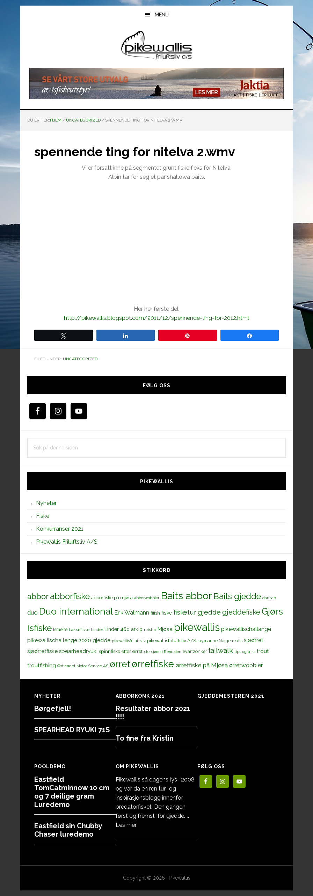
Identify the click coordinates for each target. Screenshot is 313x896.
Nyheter (46, 503)
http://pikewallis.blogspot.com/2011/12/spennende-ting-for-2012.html (156, 318)
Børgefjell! (52, 708)
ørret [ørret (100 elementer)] (120, 664)
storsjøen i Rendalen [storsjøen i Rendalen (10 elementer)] (162, 651)
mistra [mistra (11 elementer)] (150, 629)
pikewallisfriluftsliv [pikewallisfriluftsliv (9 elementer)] (129, 641)
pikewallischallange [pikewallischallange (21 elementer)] (246, 629)
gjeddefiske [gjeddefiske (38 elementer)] (241, 612)
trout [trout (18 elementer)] (263, 651)
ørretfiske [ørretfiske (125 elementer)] (153, 663)
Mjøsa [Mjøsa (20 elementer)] (165, 629)
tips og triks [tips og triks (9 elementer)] (244, 651)
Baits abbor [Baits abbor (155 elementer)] (186, 596)
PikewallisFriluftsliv (156, 46)
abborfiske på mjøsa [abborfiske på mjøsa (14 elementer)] (112, 597)
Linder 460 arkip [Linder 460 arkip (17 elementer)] (123, 629)
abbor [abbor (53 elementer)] (38, 596)
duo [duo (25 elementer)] (32, 612)
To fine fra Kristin (145, 738)
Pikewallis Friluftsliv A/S (66, 541)
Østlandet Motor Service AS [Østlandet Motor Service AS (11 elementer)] (82, 665)
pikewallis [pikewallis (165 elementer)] (197, 627)
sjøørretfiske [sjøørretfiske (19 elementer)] (42, 651)
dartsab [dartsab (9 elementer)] (269, 598)
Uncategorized (80, 359)
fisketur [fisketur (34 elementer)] (185, 612)
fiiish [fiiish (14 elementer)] (155, 613)
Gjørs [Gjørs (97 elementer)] (272, 611)
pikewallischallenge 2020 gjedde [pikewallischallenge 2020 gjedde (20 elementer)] (68, 640)
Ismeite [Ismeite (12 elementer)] (60, 629)
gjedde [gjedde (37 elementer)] (209, 612)
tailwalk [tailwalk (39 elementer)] (220, 650)
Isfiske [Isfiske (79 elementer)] (39, 628)
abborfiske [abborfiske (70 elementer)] (70, 596)
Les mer (126, 825)
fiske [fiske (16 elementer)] (166, 613)
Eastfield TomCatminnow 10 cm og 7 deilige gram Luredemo (71, 792)
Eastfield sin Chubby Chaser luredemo (68, 830)
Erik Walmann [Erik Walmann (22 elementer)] (131, 612)
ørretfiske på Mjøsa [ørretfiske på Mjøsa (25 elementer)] (201, 665)
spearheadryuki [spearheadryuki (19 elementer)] (78, 651)
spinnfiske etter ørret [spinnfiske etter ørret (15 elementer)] (121, 651)
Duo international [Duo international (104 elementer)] (76, 611)
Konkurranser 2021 (59, 529)
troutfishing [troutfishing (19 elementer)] (41, 665)
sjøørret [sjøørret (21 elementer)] (253, 640)
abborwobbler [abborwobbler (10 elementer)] (146, 597)
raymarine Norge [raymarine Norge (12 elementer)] (214, 640)
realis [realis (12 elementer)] (237, 640)
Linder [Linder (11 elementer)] (97, 629)
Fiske (42, 516)
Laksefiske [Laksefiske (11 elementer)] (79, 629)
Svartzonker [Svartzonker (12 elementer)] (195, 651)
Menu (162, 14)
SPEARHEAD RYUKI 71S (72, 730)
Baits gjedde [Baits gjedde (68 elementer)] (237, 596)
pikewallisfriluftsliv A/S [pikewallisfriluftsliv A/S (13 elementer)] (171, 640)
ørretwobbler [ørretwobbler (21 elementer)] (246, 665)
